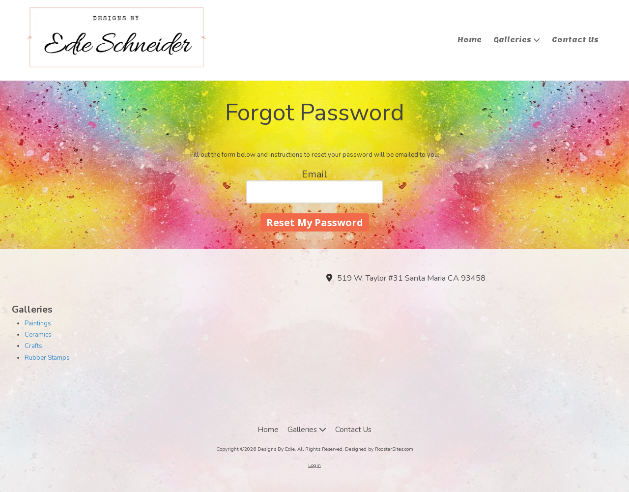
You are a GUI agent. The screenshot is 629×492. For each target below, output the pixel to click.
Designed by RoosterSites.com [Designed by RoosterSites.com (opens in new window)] (379, 449)
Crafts (33, 346)
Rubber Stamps (47, 357)
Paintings (38, 323)
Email (314, 174)
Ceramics (38, 334)
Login (314, 465)
